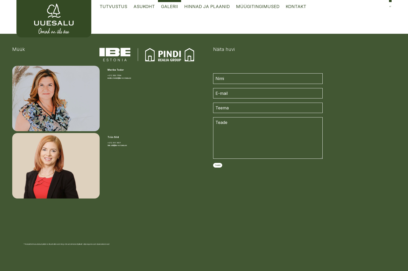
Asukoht (144, 6)
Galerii (169, 6)
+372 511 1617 (114, 143)
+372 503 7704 (114, 75)
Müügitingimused (257, 6)
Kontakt (296, 6)
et (390, 6)
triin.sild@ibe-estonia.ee (117, 145)
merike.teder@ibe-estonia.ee (119, 78)
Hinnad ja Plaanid (207, 6)
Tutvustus (113, 6)
